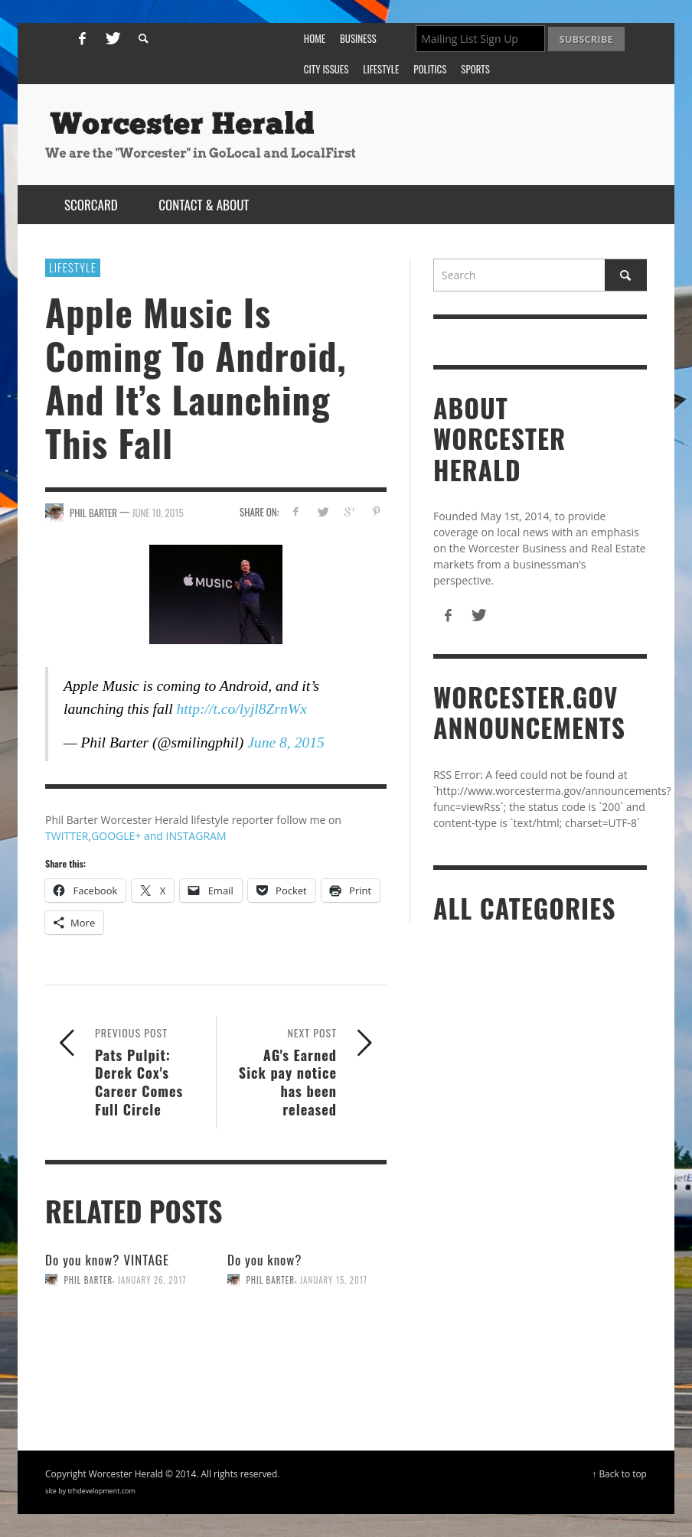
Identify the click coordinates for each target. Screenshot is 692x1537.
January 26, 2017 (152, 1280)
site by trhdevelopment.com (90, 1491)
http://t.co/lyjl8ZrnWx (242, 709)
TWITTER (66, 836)
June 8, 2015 (286, 742)
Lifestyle (72, 267)
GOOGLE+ (116, 836)
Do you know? (264, 1259)
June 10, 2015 (157, 512)
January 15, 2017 (333, 1280)
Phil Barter (88, 1280)
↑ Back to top (619, 1473)
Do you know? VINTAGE (107, 1259)
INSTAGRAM (196, 836)
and (153, 836)
